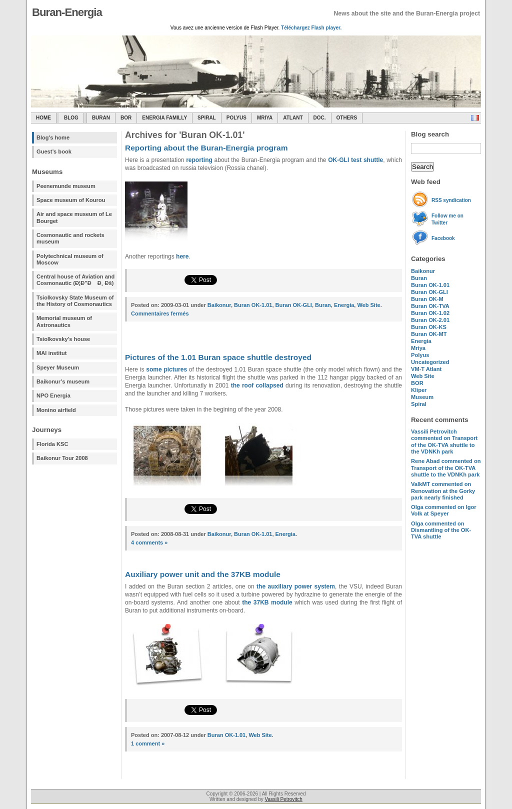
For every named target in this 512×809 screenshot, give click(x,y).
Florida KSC (52, 444)
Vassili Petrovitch (283, 799)
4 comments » (149, 543)
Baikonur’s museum (63, 381)
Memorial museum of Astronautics (64, 321)
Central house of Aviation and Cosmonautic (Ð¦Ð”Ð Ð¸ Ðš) (75, 280)
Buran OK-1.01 (430, 285)
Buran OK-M (427, 299)
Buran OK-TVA (430, 306)
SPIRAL (207, 117)
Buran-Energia (67, 12)
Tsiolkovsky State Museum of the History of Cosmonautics (75, 300)
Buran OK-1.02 (430, 313)
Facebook (443, 238)
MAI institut (51, 353)
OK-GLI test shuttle (355, 160)
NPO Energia (53, 395)
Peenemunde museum (66, 186)
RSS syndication (451, 200)
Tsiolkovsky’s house (63, 339)
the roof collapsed (257, 385)
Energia (421, 341)
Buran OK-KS (428, 327)
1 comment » (147, 743)
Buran (101, 117)
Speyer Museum (57, 367)
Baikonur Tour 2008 (62, 458)
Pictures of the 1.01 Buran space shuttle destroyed (218, 357)
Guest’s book (54, 151)
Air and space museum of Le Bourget (74, 217)
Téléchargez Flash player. (311, 27)
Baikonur (423, 271)
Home (43, 117)
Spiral (418, 404)
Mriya (264, 117)
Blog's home (53, 137)
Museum (422, 397)
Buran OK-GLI (429, 292)
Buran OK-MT (429, 334)
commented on (444, 441)
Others (347, 117)
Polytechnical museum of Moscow (70, 259)
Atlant (292, 117)
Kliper (418, 390)
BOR (126, 117)
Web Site (422, 376)
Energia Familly (164, 117)
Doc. (320, 117)
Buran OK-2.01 (430, 320)
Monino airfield (56, 410)
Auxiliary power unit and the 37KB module (202, 574)
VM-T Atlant (426, 369)
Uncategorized (430, 362)
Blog (71, 117)
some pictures (166, 369)
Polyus (236, 117)
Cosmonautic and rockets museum (70, 238)
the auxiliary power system (295, 586)
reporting (199, 160)
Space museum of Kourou (70, 200)
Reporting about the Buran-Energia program (206, 148)
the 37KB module (267, 602)
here (182, 256)
